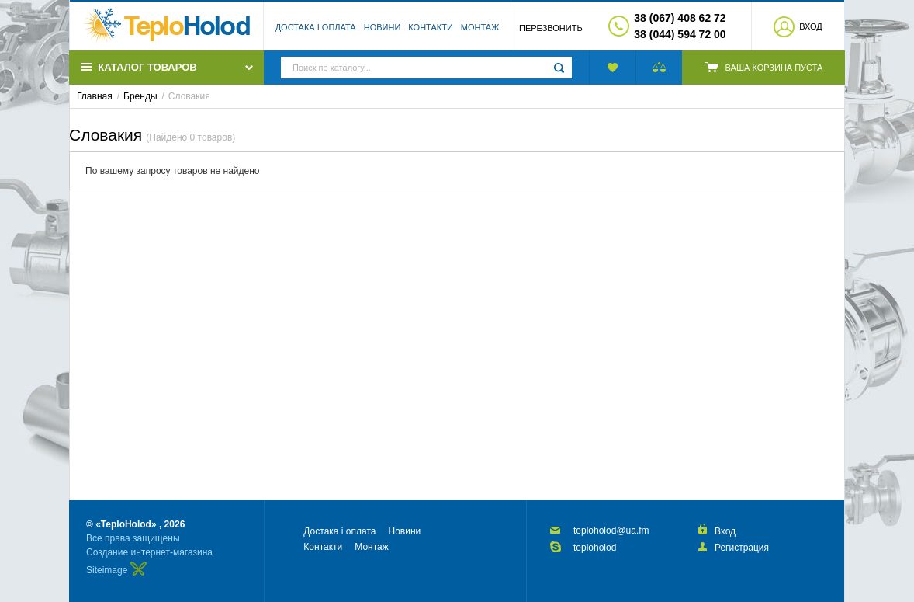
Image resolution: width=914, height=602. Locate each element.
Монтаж (480, 27)
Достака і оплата (315, 27)
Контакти (430, 27)
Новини (382, 27)
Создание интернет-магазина (149, 552)
